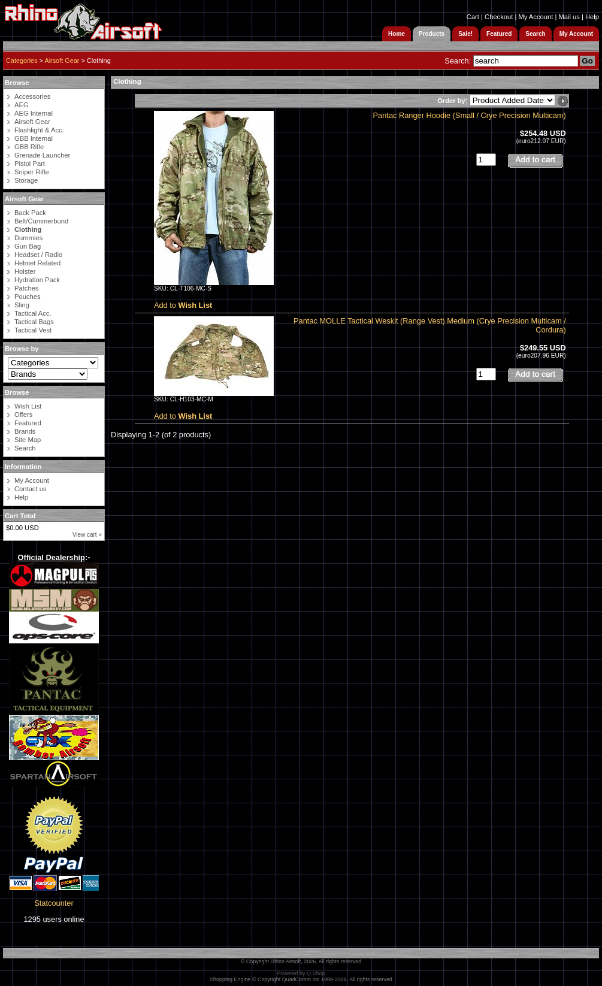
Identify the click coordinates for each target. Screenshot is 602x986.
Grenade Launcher (42, 155)
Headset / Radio (38, 254)
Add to (183, 305)
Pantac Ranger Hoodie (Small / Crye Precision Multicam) (469, 115)
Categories (22, 60)
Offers (23, 414)
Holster (24, 271)
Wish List (27, 406)
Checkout (499, 16)
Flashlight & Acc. (39, 130)
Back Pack (30, 212)
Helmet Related (37, 263)
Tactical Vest (33, 330)
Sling (21, 304)
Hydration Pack (37, 279)
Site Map (27, 439)
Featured (27, 423)
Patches (26, 288)
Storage (26, 180)
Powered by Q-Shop (301, 973)
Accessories (32, 96)
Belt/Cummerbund (41, 221)
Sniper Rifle (31, 172)
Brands (24, 431)
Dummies (28, 237)
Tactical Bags (34, 321)
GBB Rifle (29, 146)
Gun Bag (27, 246)
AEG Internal (33, 113)
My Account (535, 16)
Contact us (30, 488)
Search (24, 448)
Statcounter (53, 903)
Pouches (27, 296)
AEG (21, 104)
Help (592, 16)
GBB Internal (33, 138)
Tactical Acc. (33, 313)
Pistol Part (29, 163)
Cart (473, 16)
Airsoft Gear (61, 60)
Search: (457, 60)
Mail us (568, 16)
